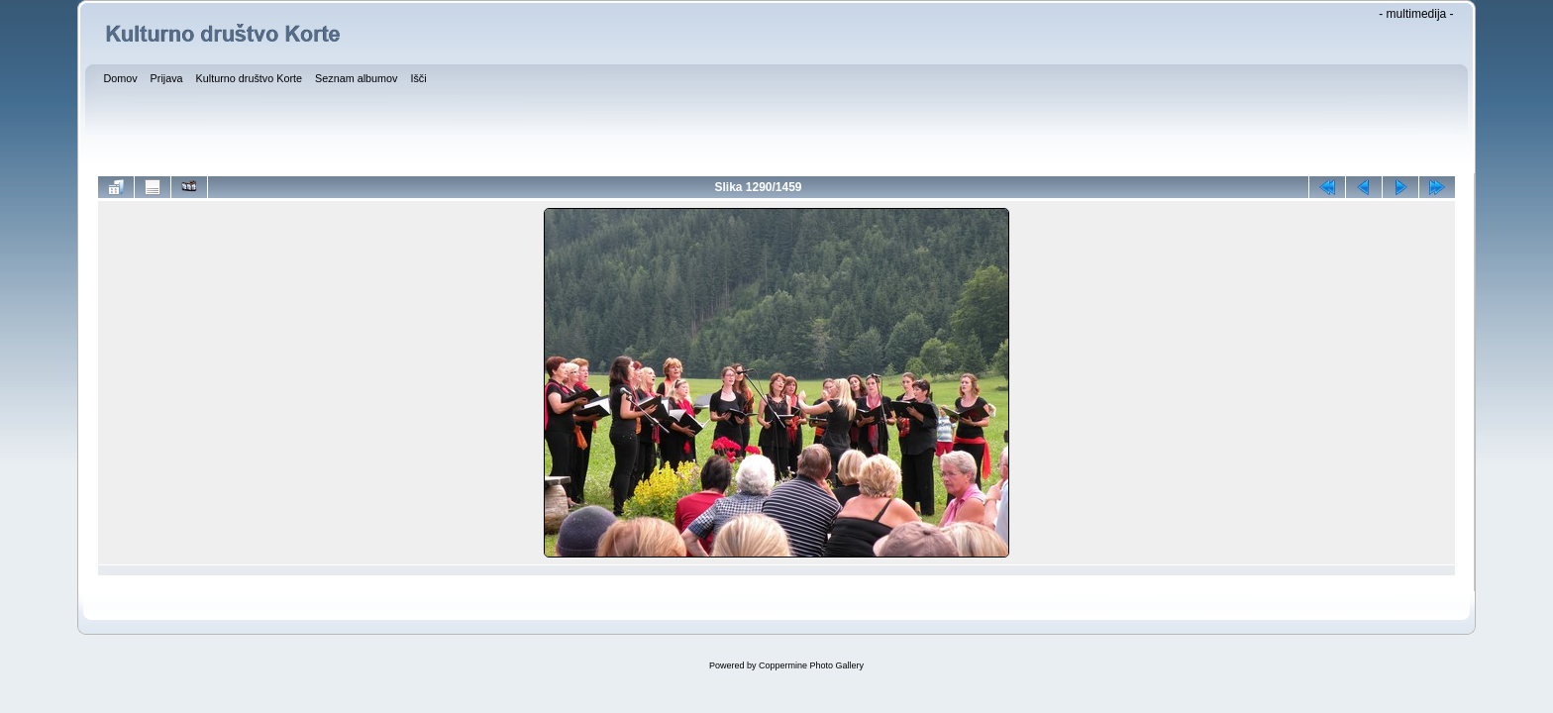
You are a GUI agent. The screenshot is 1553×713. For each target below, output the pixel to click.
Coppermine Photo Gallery (811, 665)
